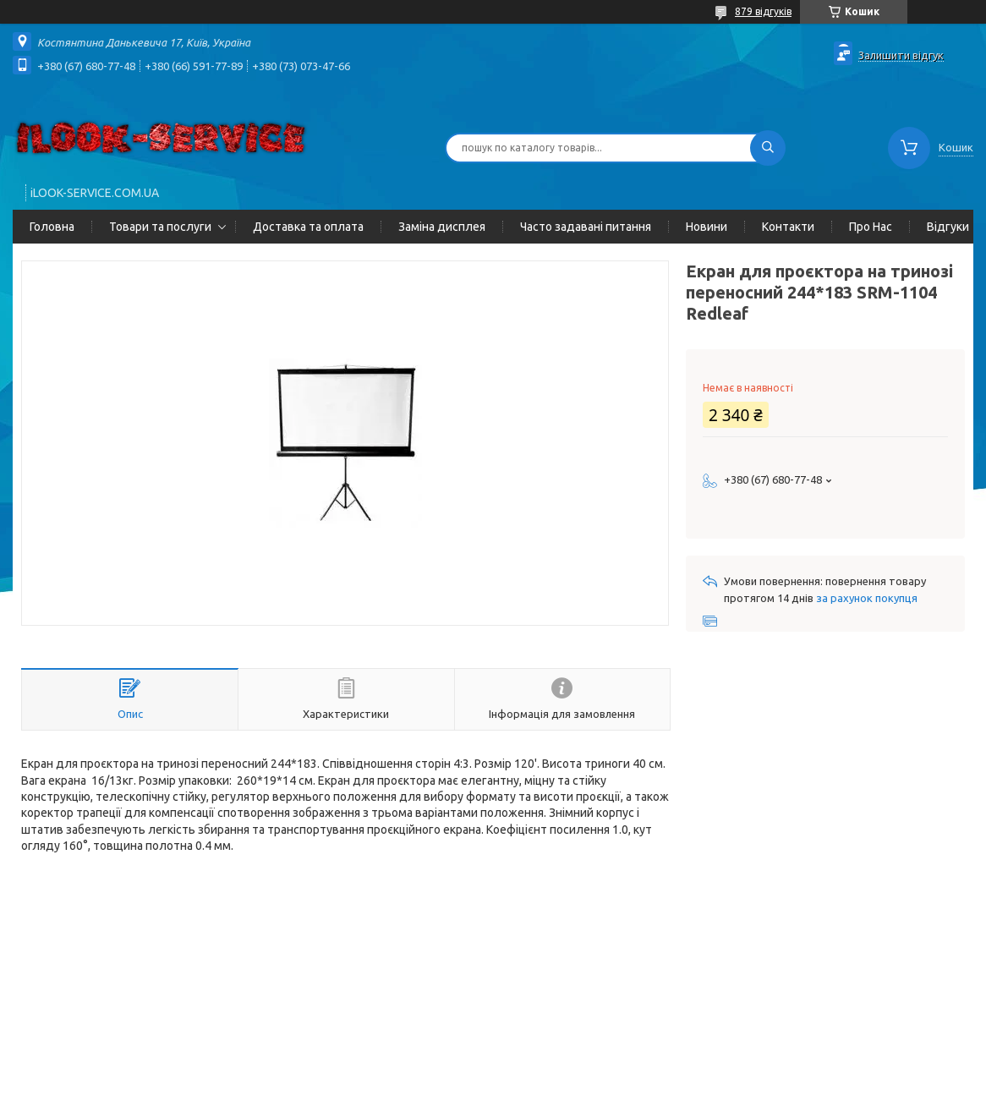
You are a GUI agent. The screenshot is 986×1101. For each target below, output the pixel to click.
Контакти (788, 227)
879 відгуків (763, 11)
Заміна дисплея (441, 227)
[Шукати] (768, 148)
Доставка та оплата (308, 227)
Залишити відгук (901, 55)
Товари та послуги (160, 227)
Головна (52, 227)
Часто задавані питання (585, 227)
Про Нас (870, 227)
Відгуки (948, 227)
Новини (706, 227)
